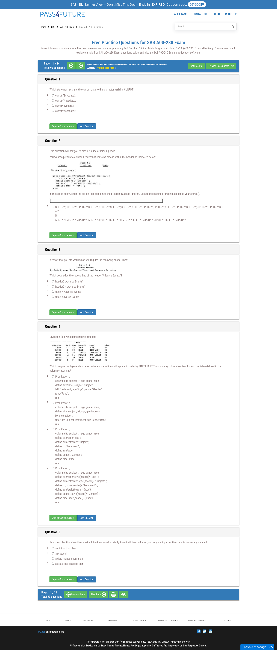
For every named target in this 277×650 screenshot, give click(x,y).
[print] (113, 593)
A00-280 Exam (67, 27)
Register (231, 14)
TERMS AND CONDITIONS (168, 620)
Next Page (98, 593)
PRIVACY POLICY (140, 620)
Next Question (86, 126)
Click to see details (105, 68)
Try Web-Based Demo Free (221, 66)
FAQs (48, 620)
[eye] (123, 593)
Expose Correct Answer (63, 126)
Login (216, 14)
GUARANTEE (88, 620)
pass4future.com (55, 631)
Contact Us (200, 14)
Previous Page (75, 593)
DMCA (68, 620)
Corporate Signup (197, 620)
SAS (53, 27)
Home (43, 27)
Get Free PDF (196, 66)
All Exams (180, 14)
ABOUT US (112, 620)
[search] (232, 26)
